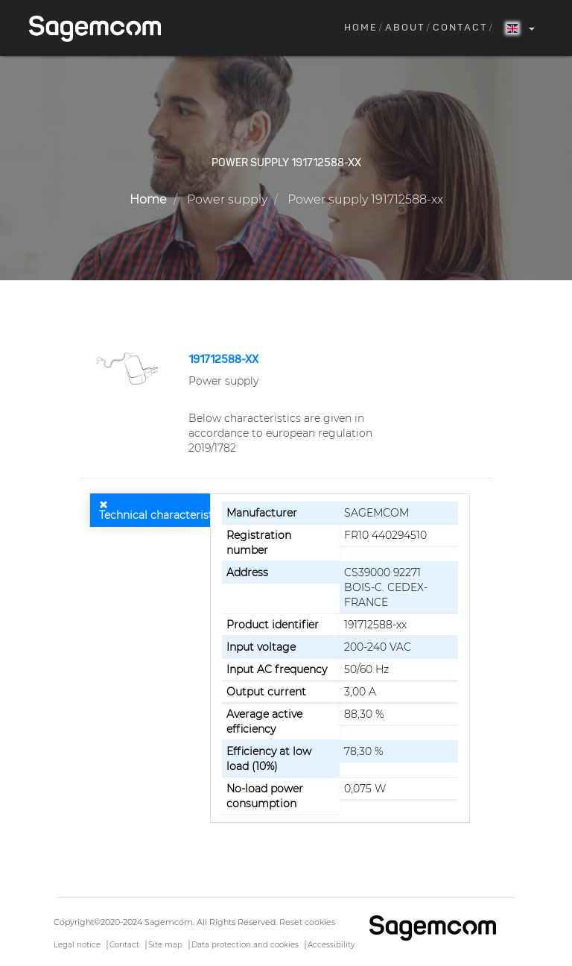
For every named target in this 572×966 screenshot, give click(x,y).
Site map (165, 945)
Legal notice (77, 945)
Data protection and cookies (245, 945)
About (405, 28)
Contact (460, 28)
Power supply (227, 199)
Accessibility (331, 945)
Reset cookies (307, 922)
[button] (128, 367)
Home (361, 28)
